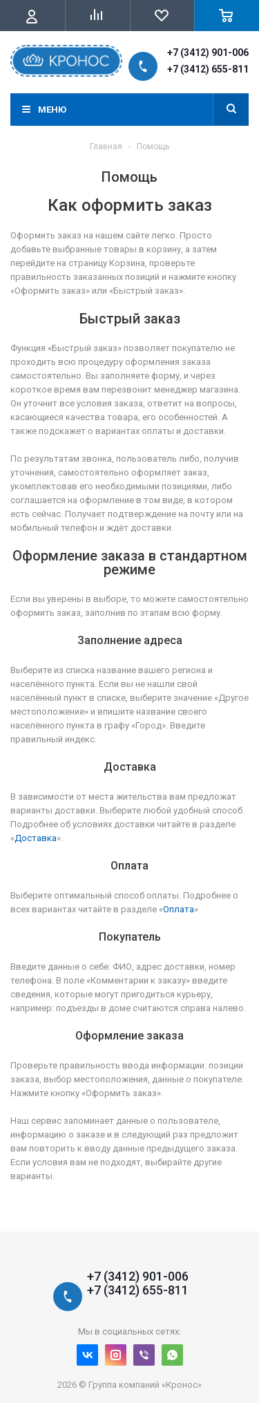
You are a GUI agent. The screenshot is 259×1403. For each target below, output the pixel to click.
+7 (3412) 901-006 (208, 52)
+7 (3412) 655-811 (208, 69)
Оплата (178, 909)
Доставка (36, 838)
